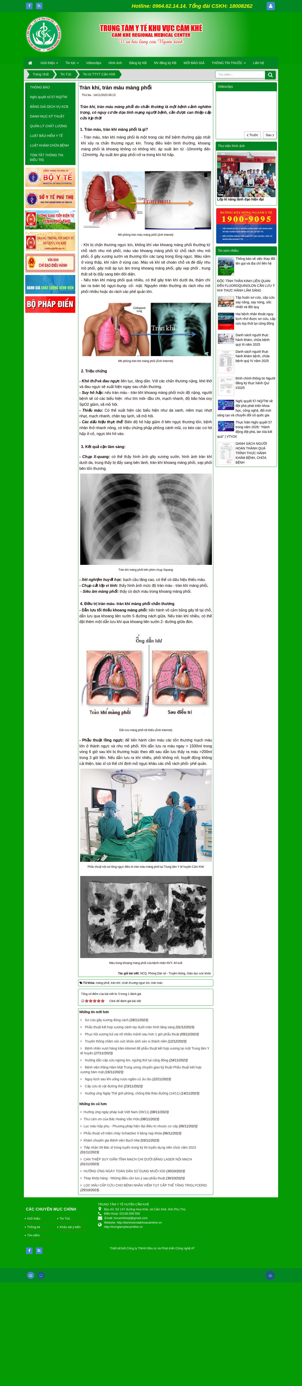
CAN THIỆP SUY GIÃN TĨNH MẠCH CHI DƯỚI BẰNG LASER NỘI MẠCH (138, 1159)
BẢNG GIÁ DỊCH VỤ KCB (49, 107)
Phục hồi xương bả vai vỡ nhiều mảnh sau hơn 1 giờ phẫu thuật (132, 1034)
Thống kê (33, 1227)
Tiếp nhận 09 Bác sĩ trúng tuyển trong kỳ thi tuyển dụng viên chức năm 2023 (140, 1147)
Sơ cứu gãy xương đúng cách (106, 1020)
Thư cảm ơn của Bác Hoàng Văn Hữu (111, 1119)
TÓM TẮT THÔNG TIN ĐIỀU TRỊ (46, 157)
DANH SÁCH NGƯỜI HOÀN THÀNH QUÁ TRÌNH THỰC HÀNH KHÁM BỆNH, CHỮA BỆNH (251, 453)
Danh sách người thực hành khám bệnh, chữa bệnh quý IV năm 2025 (252, 356)
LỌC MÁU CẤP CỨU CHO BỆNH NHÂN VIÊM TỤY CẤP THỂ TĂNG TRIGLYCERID (145, 1185)
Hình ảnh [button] (115, 63)
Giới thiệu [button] (49, 64)
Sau (270, 135)
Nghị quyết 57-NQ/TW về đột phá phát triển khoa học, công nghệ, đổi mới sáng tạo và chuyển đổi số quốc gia (245, 408)
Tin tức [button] (72, 64)
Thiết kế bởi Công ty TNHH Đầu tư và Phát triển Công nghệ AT (152, 1248)
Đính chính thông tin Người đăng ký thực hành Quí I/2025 (255, 383)
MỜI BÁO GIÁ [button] (194, 63)
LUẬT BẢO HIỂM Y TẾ (46, 136)
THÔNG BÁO (40, 87)
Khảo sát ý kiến (70, 1227)
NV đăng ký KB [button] (165, 63)
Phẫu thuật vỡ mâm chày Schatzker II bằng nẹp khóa (123, 1133)
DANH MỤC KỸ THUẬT (47, 116)
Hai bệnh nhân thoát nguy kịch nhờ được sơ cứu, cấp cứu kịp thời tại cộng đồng (255, 318)
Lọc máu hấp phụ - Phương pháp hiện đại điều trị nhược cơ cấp (131, 1126)
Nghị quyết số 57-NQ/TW (48, 97)
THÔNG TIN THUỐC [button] (229, 64)
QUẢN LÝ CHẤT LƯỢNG (48, 126)
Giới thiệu (33, 1218)
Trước (252, 135)
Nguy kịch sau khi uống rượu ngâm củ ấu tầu (118, 1079)
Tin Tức (65, 1218)
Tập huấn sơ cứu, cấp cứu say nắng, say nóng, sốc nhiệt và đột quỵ (254, 302)
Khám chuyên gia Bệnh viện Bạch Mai (111, 1140)
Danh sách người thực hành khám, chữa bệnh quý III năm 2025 (252, 339)
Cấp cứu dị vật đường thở (104, 1086)
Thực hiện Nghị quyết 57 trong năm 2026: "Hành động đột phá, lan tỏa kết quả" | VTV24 (244, 429)
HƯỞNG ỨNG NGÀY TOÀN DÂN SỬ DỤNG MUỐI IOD (124, 1171)
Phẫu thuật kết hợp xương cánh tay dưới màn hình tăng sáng (130, 1027)
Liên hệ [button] (258, 63)
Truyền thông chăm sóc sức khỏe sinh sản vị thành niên (126, 1041)
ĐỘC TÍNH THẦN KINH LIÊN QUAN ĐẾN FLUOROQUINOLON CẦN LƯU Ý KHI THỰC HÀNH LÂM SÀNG (246, 285)
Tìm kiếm (33, 1235)
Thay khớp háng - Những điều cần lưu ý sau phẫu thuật (124, 1178)
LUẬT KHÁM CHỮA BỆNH (49, 145)
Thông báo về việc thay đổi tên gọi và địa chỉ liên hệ (255, 261)
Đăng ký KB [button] (138, 63)
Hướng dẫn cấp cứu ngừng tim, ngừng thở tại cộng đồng (126, 1060)
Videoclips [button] (93, 63)
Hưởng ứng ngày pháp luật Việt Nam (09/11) (116, 1112)
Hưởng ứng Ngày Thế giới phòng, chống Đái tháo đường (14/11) (132, 1093)
